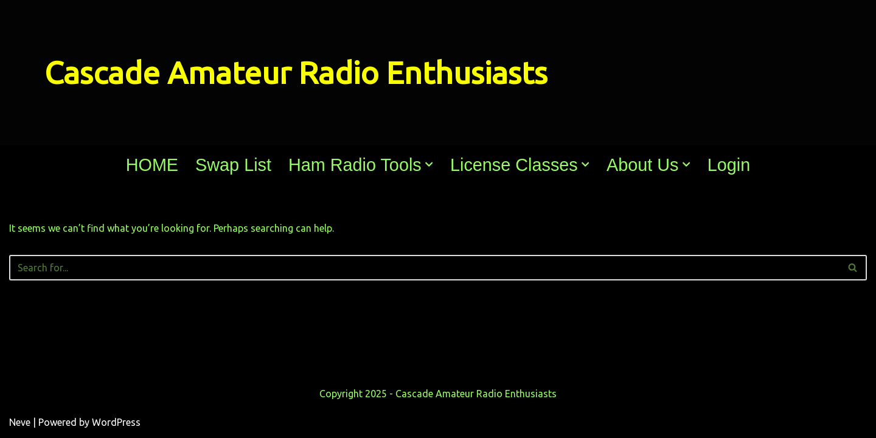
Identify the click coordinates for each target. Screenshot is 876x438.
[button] (429, 164)
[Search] (424, 267)
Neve (19, 422)
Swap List (233, 165)
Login (728, 165)
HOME (152, 165)
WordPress (116, 422)
